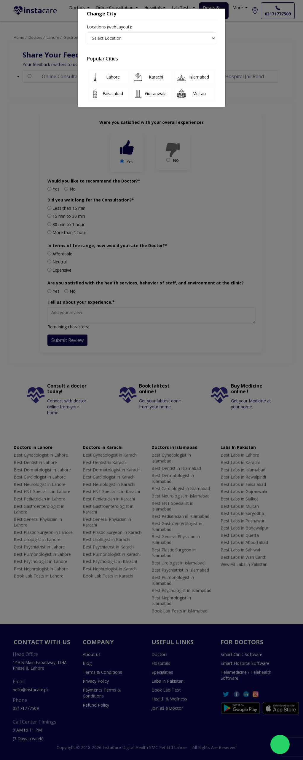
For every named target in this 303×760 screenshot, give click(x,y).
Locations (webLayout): (109, 27)
